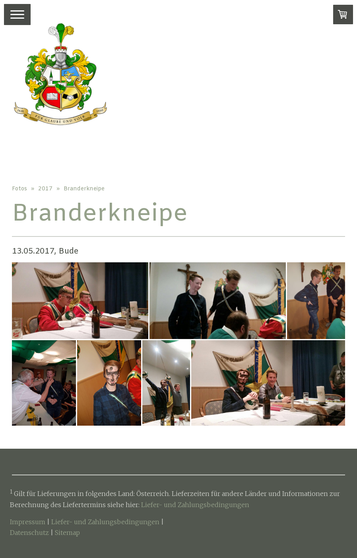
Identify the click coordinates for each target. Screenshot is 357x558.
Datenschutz (29, 533)
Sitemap (67, 533)
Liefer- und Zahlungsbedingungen (195, 505)
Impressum (27, 522)
